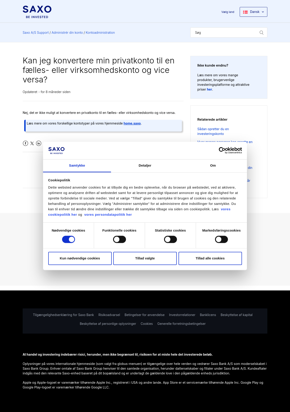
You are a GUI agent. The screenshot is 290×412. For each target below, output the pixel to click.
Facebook (25, 143)
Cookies (147, 324)
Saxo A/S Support (36, 32)
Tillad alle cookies (210, 258)
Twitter (32, 143)
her (209, 89)
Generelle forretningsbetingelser (181, 324)
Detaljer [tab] (145, 165)
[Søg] (228, 32)
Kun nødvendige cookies (80, 258)
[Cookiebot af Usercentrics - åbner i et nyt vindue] (222, 150)
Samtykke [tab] (77, 165)
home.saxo (132, 123)
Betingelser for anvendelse (144, 315)
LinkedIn (38, 143)
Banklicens (208, 315)
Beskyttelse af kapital (237, 315)
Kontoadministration (100, 32)
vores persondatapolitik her (108, 214)
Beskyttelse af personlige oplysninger (108, 324)
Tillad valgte (145, 258)
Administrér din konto (67, 32)
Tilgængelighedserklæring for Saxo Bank (63, 315)
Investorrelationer (182, 315)
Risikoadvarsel (109, 315)
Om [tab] (213, 165)
